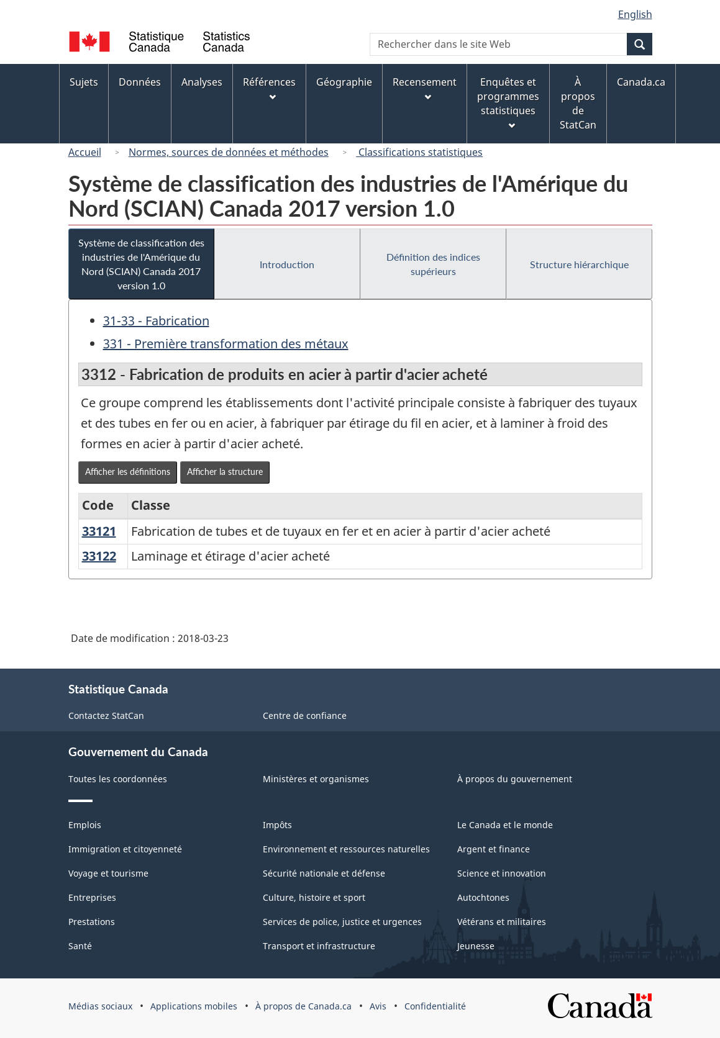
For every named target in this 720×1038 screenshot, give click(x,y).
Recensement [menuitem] (425, 88)
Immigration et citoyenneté (125, 849)
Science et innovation (501, 873)
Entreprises (92, 897)
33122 (99, 556)
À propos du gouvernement (514, 779)
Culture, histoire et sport (314, 897)
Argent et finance (493, 849)
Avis (378, 1006)
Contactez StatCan (106, 715)
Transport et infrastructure (319, 946)
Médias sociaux (100, 1006)
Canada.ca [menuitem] (641, 82)
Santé (80, 946)
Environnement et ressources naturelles (346, 849)
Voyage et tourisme (108, 873)
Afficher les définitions (127, 471)
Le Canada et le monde (505, 825)
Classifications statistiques (419, 152)
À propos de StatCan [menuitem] (578, 103)
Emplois (84, 825)
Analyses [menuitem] (201, 82)
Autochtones (483, 897)
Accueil (84, 152)
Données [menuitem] (140, 82)
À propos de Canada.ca (303, 1006)
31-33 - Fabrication (156, 320)
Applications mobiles (193, 1006)
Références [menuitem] (269, 88)
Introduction (287, 264)
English (635, 14)
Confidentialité (435, 1006)
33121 (99, 531)
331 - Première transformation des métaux (226, 343)
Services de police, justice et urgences (342, 921)
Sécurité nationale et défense (324, 873)
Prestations (91, 921)
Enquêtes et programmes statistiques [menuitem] (508, 102)
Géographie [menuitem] (344, 82)
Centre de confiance (305, 715)
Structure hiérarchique (579, 264)
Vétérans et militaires (501, 921)
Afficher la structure (225, 471)
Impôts (277, 825)
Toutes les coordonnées (117, 779)
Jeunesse (475, 946)
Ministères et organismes (316, 779)
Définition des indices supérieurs (433, 264)
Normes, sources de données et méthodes (229, 152)
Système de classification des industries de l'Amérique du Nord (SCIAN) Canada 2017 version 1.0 (141, 264)
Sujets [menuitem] (84, 82)
